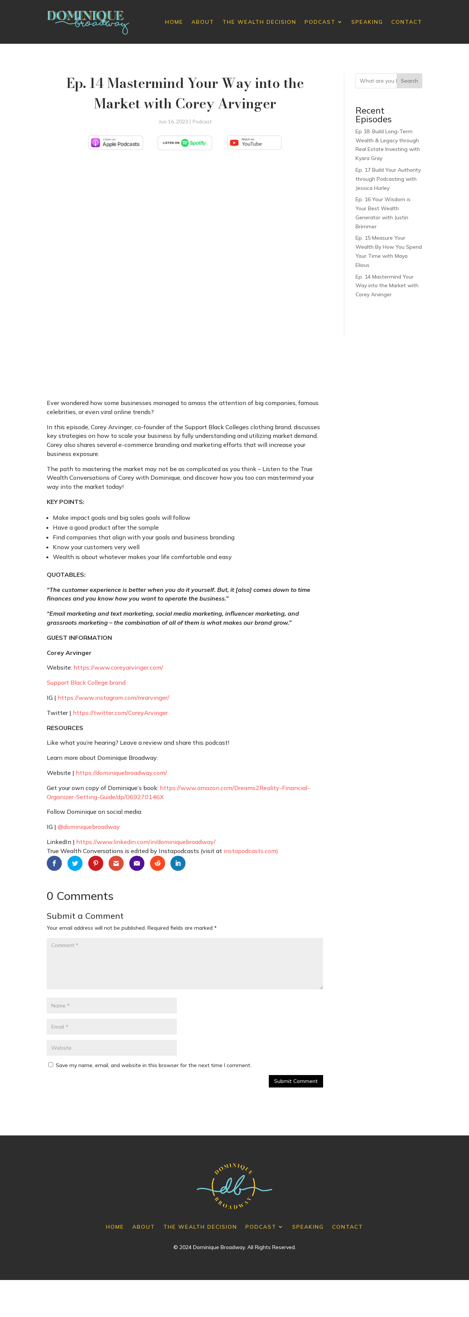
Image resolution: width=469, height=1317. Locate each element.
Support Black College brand (86, 682)
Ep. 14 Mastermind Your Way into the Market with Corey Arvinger (387, 285)
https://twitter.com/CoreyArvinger (120, 712)
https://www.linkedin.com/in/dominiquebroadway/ (146, 842)
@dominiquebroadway (89, 826)
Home (174, 21)
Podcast (320, 21)
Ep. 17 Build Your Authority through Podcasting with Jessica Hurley (388, 178)
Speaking (367, 21)
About (203, 21)
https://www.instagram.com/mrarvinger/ (113, 697)
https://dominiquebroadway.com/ (121, 772)
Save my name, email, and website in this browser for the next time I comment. (153, 1065)
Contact (406, 21)
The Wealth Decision (259, 21)
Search (409, 80)
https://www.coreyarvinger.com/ (118, 667)
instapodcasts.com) (251, 851)
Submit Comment (296, 1081)
